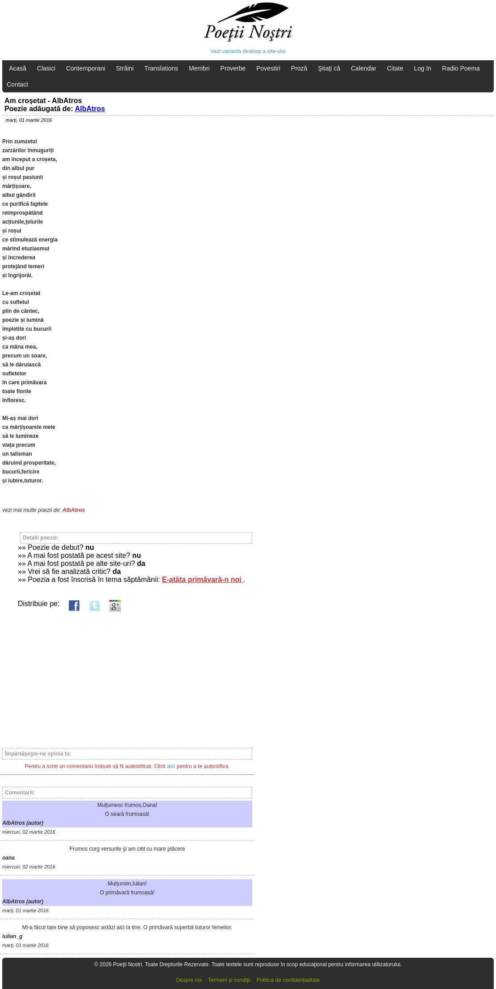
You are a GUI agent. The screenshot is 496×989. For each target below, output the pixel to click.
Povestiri (268, 68)
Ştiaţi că (329, 68)
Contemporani (85, 68)
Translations (161, 68)
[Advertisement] (127, 675)
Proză (299, 68)
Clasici (46, 68)
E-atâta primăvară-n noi (202, 579)
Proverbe (233, 68)
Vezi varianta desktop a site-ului (248, 51)
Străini (125, 68)
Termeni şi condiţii (229, 980)
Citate (395, 68)
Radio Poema (461, 68)
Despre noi (189, 980)
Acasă (17, 68)
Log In (422, 68)
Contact (17, 84)
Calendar (363, 68)
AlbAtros (90, 108)
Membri (199, 68)
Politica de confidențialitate (288, 980)
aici (171, 766)
